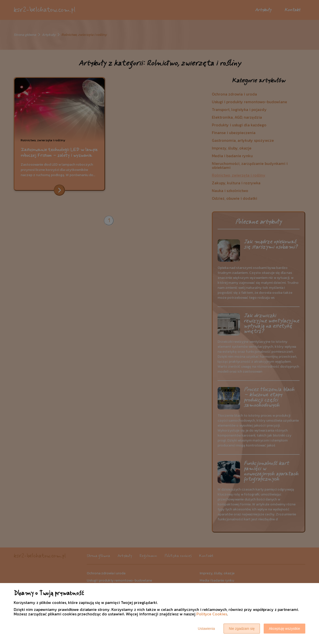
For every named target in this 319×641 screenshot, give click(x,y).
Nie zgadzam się (242, 629)
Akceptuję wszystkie (284, 629)
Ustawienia (206, 629)
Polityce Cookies (211, 614)
